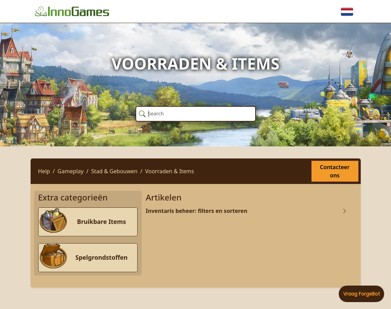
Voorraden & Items (169, 171)
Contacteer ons (334, 171)
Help (44, 171)
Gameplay (70, 171)
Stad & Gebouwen (114, 171)
